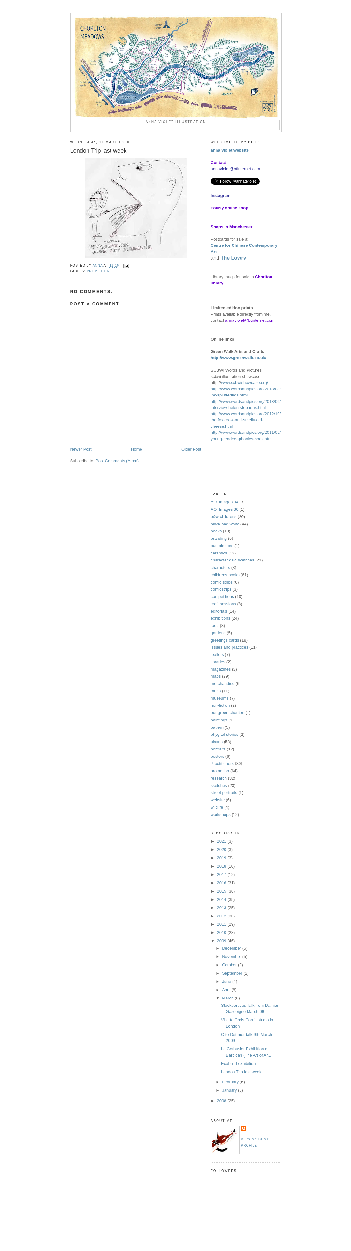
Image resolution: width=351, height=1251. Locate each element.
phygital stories (225, 734)
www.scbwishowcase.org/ (244, 382)
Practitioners (222, 763)
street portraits (224, 792)
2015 (222, 891)
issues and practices (229, 647)
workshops (221, 814)
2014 (222, 899)
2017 (222, 874)
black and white (225, 524)
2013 (222, 907)
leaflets (217, 654)
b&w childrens (224, 516)
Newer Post (81, 449)
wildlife (217, 807)
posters (218, 756)
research (219, 778)
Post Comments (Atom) (117, 460)
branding (219, 538)
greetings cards (225, 640)
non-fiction (220, 705)
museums (220, 698)
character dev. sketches (232, 560)
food (215, 625)
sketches (219, 785)
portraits (218, 749)
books (216, 531)
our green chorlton (228, 712)
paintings (219, 720)
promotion (98, 271)
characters (220, 567)
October (230, 964)
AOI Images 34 (225, 502)
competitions (222, 596)
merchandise (222, 683)
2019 (222, 857)
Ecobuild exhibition (238, 1063)
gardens (218, 632)
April (227, 989)
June (227, 981)
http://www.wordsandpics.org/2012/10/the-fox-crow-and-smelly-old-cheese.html (246, 420)
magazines (221, 669)
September (232, 973)
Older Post (191, 449)
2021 (222, 841)
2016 (222, 882)
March (228, 998)
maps (216, 676)
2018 (222, 866)
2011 (222, 924)
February (231, 1082)
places (217, 741)
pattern (217, 727)
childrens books (225, 574)
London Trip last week (241, 1071)
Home (136, 449)
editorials (219, 611)
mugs (216, 691)
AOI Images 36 (225, 509)
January (230, 1090)
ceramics (219, 553)
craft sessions (223, 603)
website (218, 799)
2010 (222, 932)
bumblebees (222, 545)
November (232, 956)
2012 (222, 916)
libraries (218, 661)
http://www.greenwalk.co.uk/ (238, 357)
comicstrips (221, 589)
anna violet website (230, 150)
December (232, 948)
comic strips (222, 582)
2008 (222, 1100)
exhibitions (220, 618)
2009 (222, 940)
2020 (222, 849)
